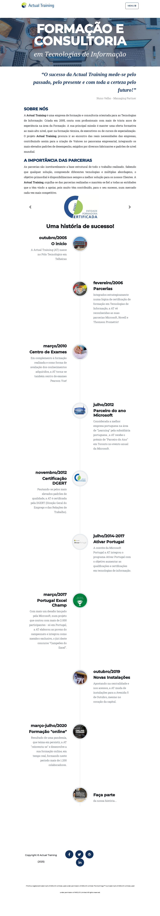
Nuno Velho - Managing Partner (116, 98)
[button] (30, 207)
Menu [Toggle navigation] (132, 6)
